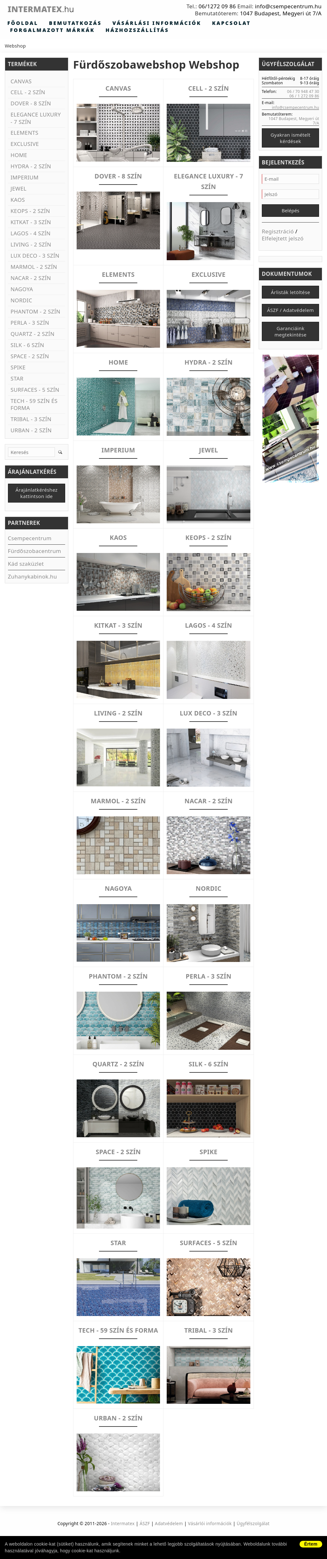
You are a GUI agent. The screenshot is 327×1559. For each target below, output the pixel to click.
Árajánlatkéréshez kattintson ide (37, 494)
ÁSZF (145, 1534)
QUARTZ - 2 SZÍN (118, 1063)
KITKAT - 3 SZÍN (118, 625)
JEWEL (208, 449)
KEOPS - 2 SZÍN (209, 537)
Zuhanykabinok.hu (32, 578)
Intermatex (52, 9)
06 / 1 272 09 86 (304, 96)
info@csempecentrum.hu (288, 6)
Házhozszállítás (34, 31)
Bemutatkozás (58, 23)
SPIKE (208, 1151)
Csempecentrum (30, 539)
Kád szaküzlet (26, 565)
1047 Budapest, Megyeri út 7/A (281, 13)
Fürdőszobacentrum (34, 552)
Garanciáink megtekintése (290, 336)
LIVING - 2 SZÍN (118, 713)
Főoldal (17, 23)
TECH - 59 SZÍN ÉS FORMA (118, 1335)
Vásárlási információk (123, 23)
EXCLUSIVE (208, 274)
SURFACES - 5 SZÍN (208, 1242)
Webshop (15, 46)
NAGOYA (118, 888)
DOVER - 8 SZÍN (118, 175)
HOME (118, 362)
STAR (118, 1242)
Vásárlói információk (210, 1534)
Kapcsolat (181, 23)
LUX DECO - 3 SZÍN (208, 713)
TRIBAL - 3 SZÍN (208, 1330)
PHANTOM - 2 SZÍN (118, 976)
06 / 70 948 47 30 (303, 92)
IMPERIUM (118, 449)
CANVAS (118, 88)
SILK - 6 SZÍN (208, 1063)
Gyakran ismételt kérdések (290, 139)
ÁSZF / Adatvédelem (290, 314)
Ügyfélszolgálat (253, 1534)
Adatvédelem (169, 1534)
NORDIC (208, 888)
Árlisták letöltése (290, 295)
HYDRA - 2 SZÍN (208, 362)
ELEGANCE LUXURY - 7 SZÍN (208, 181)
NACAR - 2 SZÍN (208, 800)
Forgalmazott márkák (238, 23)
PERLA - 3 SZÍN (208, 976)
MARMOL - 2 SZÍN (118, 800)
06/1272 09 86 (217, 6)
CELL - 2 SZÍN (208, 88)
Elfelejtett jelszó (283, 241)
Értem (310, 1544)
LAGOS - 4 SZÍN (208, 625)
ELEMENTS (118, 274)
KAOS (118, 537)
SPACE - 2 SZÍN (118, 1151)
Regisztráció (278, 234)
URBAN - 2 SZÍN (118, 1428)
